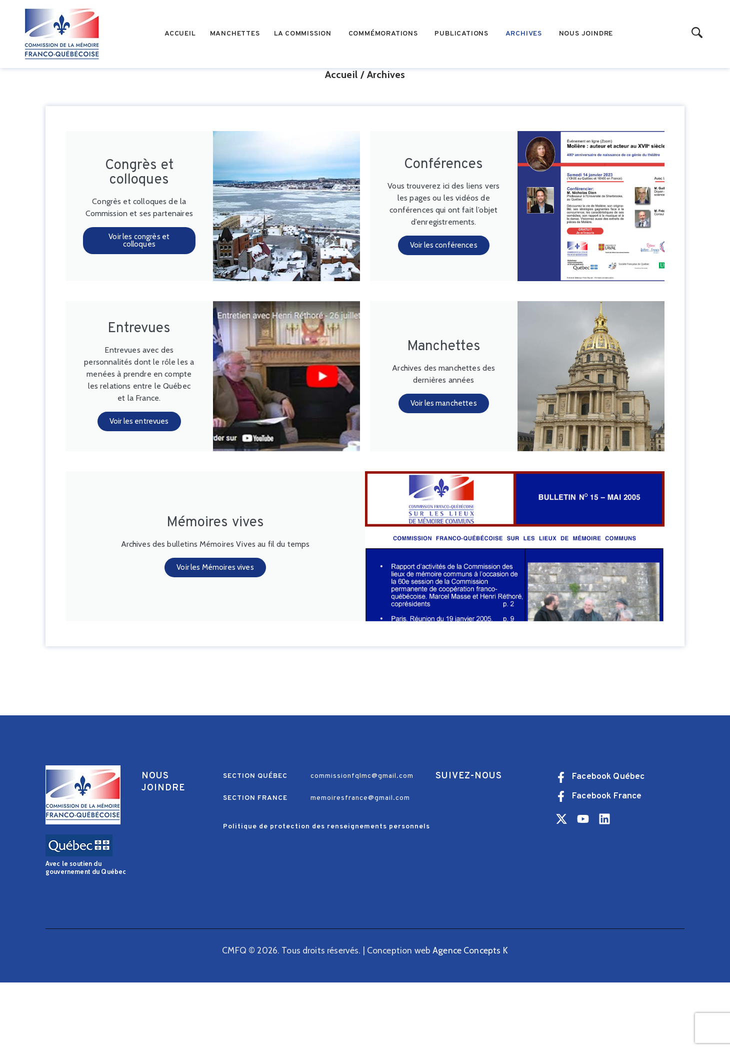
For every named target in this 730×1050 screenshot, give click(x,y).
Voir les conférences (444, 313)
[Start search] (697, 33)
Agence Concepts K (470, 1018)
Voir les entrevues (139, 489)
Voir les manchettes (443, 471)
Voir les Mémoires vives (215, 635)
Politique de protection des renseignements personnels (326, 894)
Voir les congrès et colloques (139, 309)
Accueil (341, 143)
